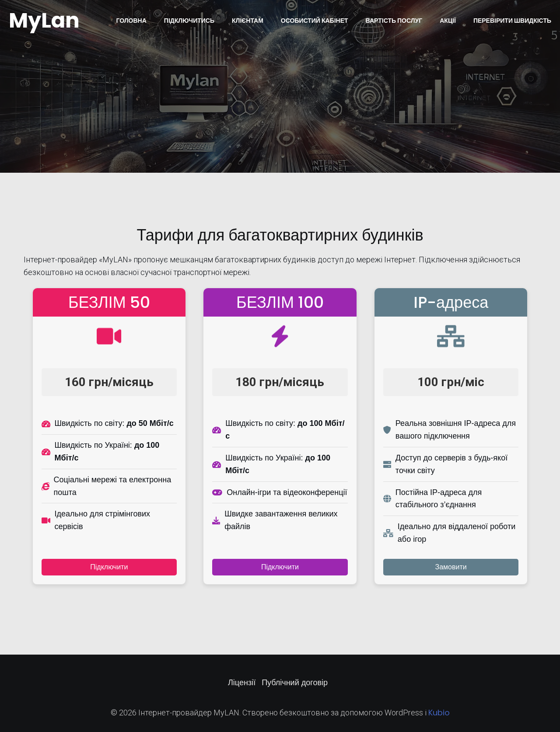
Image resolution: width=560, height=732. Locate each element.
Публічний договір (295, 682)
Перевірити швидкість (512, 20)
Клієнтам (247, 20)
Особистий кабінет (314, 20)
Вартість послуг (394, 20)
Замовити (451, 567)
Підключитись (189, 20)
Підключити (109, 567)
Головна (131, 20)
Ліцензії (242, 682)
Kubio (439, 712)
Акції (448, 20)
